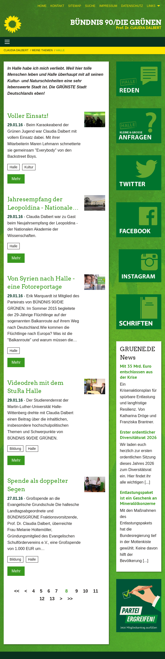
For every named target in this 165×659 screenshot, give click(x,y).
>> (70, 598)
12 (42, 598)
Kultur (28, 167)
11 (95, 591)
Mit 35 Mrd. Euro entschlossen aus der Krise (136, 371)
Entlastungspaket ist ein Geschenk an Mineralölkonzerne (138, 497)
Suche (90, 6)
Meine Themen (42, 50)
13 (52, 598)
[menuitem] (42, 6)
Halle (60, 50)
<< (16, 591)
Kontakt (57, 6)
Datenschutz (132, 6)
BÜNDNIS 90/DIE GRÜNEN (115, 22)
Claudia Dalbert (16, 50)
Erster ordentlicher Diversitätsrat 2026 (138, 434)
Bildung (15, 449)
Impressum (108, 6)
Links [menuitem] (151, 6)
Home (42, 6)
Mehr (16, 179)
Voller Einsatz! (28, 115)
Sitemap (74, 6)
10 (85, 591)
